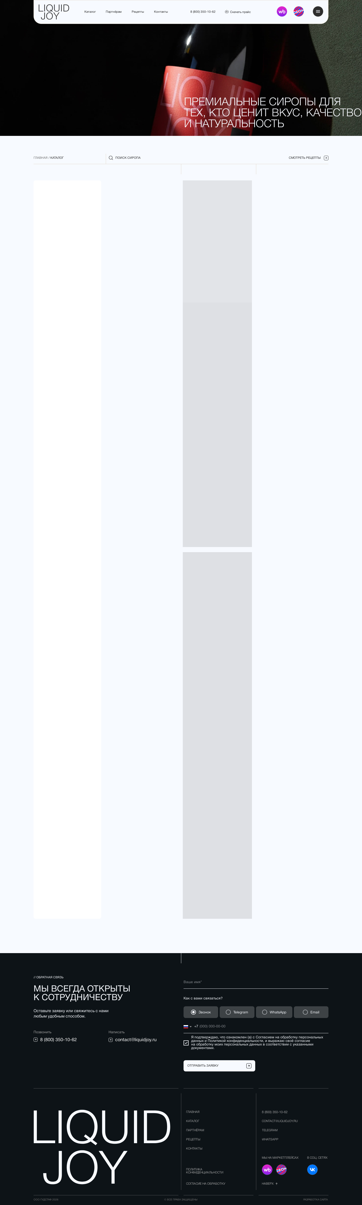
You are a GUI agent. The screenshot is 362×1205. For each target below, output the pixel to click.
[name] (256, 982)
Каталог (90, 11)
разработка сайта (315, 1200)
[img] (298, 11)
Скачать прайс (240, 12)
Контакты (161, 11)
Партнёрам (114, 11)
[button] (318, 11)
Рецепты (138, 11)
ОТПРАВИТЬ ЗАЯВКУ (202, 1065)
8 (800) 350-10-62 (203, 11)
